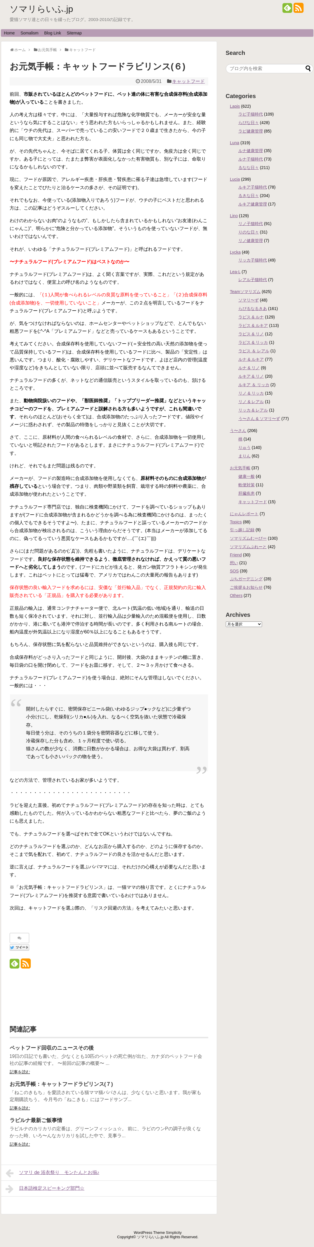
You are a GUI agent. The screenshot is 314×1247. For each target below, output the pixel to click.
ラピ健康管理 (250, 131)
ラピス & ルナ (251, 317)
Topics (236, 522)
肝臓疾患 (246, 493)
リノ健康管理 (250, 240)
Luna (234, 142)
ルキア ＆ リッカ (253, 384)
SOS (234, 571)
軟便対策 (246, 485)
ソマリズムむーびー (248, 538)
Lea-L (235, 271)
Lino (234, 215)
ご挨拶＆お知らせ (246, 587)
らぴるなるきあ (252, 308)
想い (234, 562)
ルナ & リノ (249, 367)
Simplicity (174, 1232)
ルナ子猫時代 (250, 159)
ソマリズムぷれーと (248, 546)
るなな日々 (248, 167)
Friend (236, 555)
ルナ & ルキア (251, 359)
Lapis (235, 106)
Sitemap (74, 33)
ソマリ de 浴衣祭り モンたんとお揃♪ (52, 1173)
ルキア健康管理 (252, 204)
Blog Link (52, 33)
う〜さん (238, 430)
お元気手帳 (240, 468)
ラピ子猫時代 (250, 114)
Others (236, 595)
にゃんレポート (244, 513)
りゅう (244, 447)
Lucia (235, 179)
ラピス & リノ (251, 334)
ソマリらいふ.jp (41, 9)
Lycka (235, 252)
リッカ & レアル (253, 410)
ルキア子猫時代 (252, 187)
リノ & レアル (251, 401)
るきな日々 (248, 195)
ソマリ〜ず (248, 300)
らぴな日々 (248, 122)
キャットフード (188, 81)
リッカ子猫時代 (252, 260)
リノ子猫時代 (250, 223)
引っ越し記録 (242, 529)
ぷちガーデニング (246, 579)
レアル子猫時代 (252, 279)
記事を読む (20, 1072)
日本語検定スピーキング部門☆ (45, 1189)
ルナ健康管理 (250, 150)
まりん (244, 456)
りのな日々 (248, 232)
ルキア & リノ (251, 376)
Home (9, 33)
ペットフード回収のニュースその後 (52, 1048)
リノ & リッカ (251, 393)
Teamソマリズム (245, 291)
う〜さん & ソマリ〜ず (259, 418)
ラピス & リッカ (253, 342)
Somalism (29, 33)
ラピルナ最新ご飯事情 (36, 1120)
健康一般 (246, 476)
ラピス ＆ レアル (253, 351)
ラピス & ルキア (253, 325)
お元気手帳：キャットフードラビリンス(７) (61, 1084)
